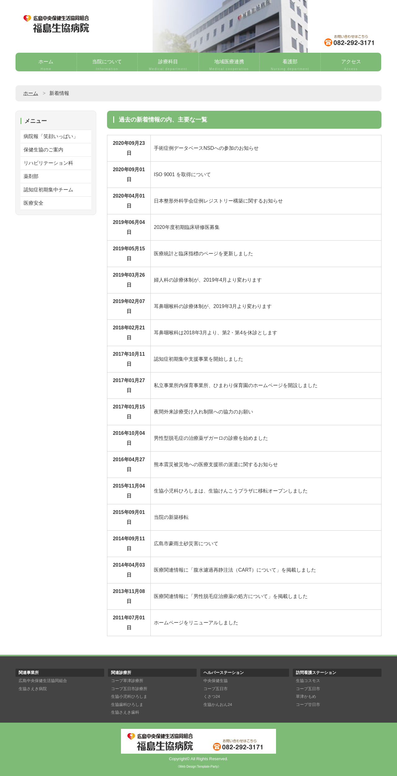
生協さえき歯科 (125, 712)
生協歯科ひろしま (127, 704)
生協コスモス (308, 680)
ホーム (46, 65)
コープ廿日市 (308, 704)
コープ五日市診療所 (129, 688)
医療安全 (33, 203)
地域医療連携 (229, 65)
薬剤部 (31, 176)
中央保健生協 (215, 680)
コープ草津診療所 (127, 680)
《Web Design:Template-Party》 (198, 766)
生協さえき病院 (33, 688)
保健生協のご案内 (43, 149)
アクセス (351, 65)
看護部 (290, 65)
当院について (107, 65)
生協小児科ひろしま (129, 696)
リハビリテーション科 (48, 163)
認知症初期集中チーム (48, 189)
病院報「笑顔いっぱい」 (51, 136)
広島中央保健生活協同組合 (43, 680)
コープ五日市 (215, 688)
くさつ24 (211, 696)
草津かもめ (306, 696)
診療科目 (168, 65)
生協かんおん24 (217, 704)
